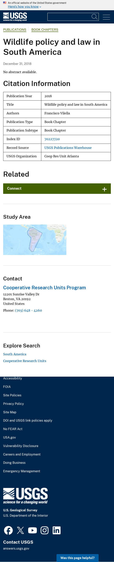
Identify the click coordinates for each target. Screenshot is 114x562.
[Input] (73, 17)
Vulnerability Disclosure (20, 446)
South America (14, 354)
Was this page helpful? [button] (77, 558)
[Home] (15, 20)
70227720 (52, 139)
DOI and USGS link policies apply (27, 420)
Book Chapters (44, 30)
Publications (14, 30)
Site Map (9, 412)
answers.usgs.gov (16, 548)
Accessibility (12, 378)
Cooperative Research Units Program (44, 287)
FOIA (7, 387)
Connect (14, 188)
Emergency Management (21, 471)
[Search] (95, 17)
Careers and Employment (22, 454)
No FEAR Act (12, 429)
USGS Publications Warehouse (68, 148)
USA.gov (9, 437)
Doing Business (14, 463)
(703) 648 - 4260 (28, 310)
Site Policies (12, 395)
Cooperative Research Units (24, 361)
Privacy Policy (13, 404)
